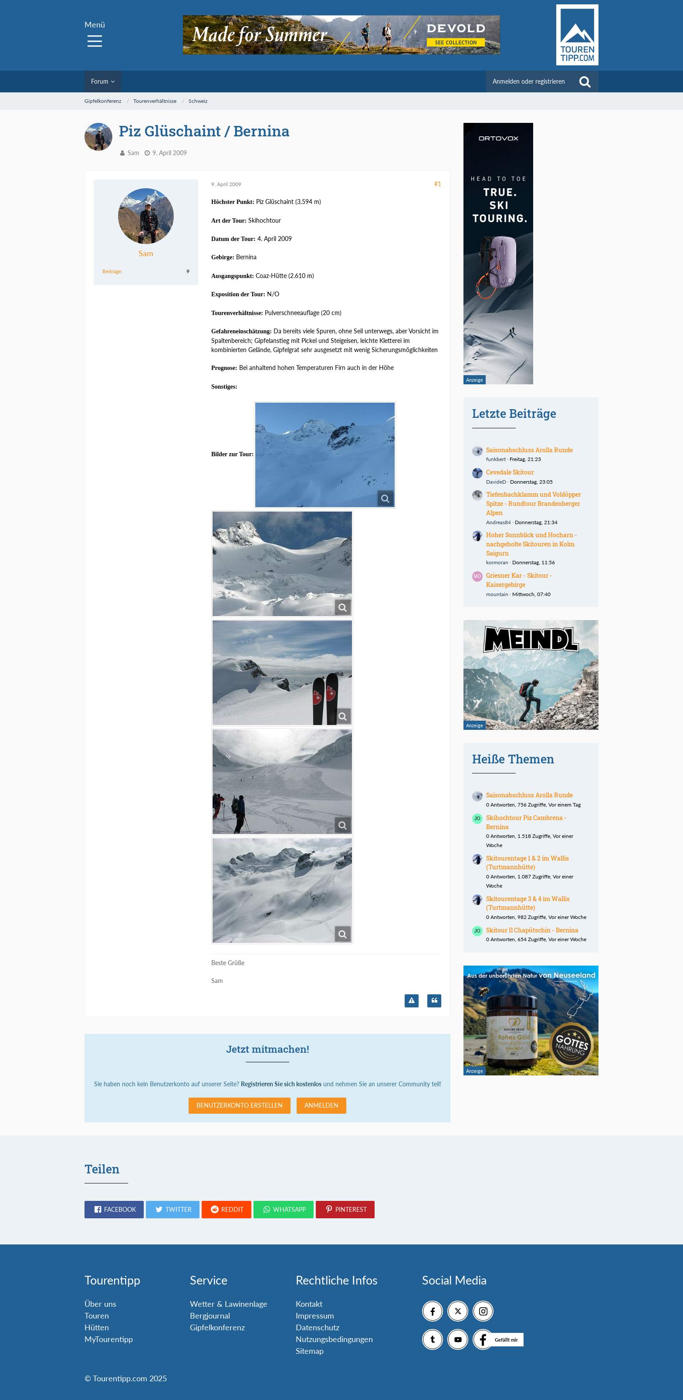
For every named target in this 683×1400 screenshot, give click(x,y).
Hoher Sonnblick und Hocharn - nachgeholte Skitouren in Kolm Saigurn (531, 544)
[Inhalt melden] (412, 1000)
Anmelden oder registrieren (529, 81)
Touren (97, 1315)
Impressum (315, 1315)
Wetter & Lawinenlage (228, 1303)
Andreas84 (498, 522)
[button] (114, 1209)
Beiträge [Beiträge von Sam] (111, 271)
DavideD (496, 481)
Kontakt (309, 1303)
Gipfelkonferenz (217, 1327)
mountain (497, 594)
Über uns (100, 1303)
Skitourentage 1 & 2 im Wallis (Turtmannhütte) (527, 862)
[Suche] (584, 81)
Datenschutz (317, 1327)
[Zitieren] (434, 1000)
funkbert (496, 459)
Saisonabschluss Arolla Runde (529, 450)
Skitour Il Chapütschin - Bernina (532, 930)
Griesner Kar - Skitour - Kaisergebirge (519, 580)
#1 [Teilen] (437, 183)
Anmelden (321, 1105)
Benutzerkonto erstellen (239, 1105)
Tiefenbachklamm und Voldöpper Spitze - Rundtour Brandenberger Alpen (533, 503)
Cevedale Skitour (510, 472)
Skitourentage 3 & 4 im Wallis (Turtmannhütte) (528, 903)
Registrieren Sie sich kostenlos (281, 1084)
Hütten (97, 1327)
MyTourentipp (109, 1339)
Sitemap (310, 1351)
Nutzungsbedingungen (334, 1339)
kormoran (497, 562)
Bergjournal (210, 1315)
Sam (133, 152)
